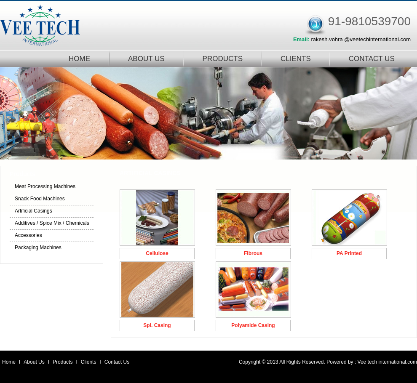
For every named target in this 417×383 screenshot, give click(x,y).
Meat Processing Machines (45, 186)
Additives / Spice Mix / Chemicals (52, 223)
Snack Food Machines (40, 199)
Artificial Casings (33, 211)
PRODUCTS (223, 59)
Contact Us (116, 362)
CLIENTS (296, 59)
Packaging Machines (38, 247)
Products (63, 362)
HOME (79, 59)
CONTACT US (372, 59)
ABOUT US (146, 59)
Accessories (28, 235)
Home (9, 362)
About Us (35, 362)
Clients (89, 362)
